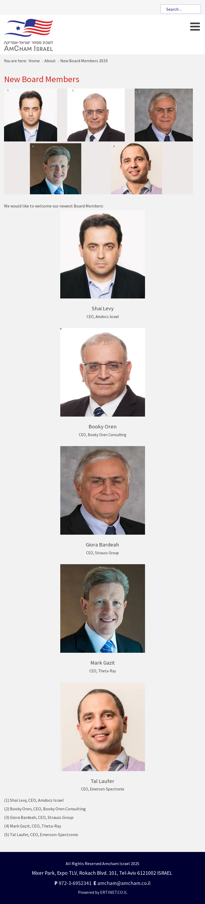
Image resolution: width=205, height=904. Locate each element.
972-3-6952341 (75, 883)
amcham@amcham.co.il (123, 883)
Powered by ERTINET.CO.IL (102, 892)
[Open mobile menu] (195, 26)
